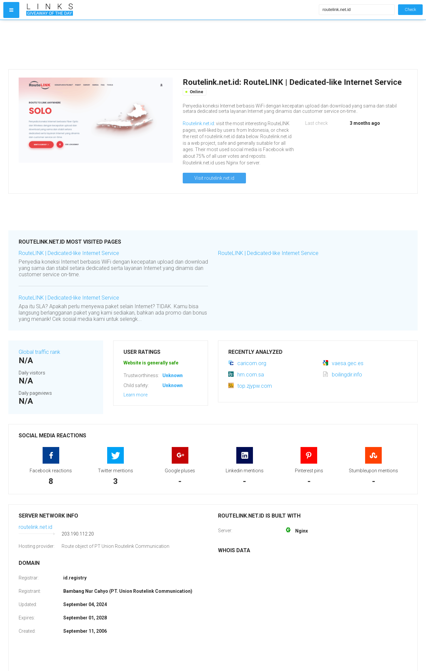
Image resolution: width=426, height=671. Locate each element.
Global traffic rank (39, 352)
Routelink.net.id (198, 123)
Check (410, 9)
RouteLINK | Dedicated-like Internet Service (69, 253)
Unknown (172, 375)
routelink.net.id (35, 527)
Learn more (135, 394)
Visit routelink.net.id (214, 178)
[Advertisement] (171, 45)
